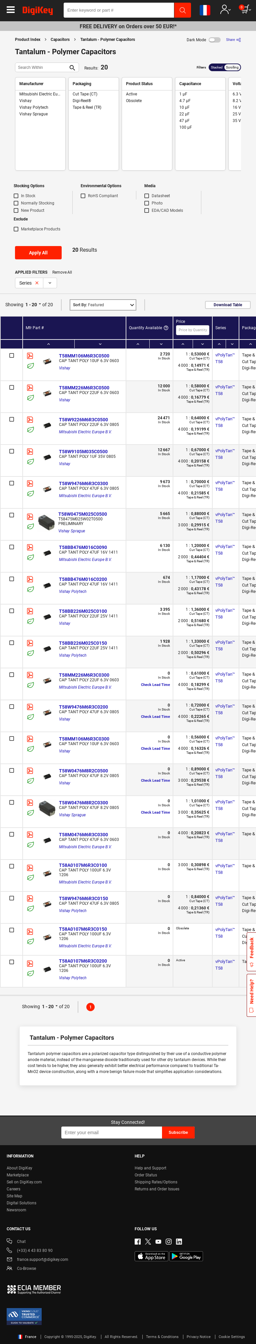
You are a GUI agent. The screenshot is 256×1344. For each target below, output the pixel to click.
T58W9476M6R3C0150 (83, 898)
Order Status (146, 1175)
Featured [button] (88, 305)
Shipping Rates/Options (156, 1182)
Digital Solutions (21, 1203)
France (27, 1337)
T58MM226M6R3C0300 (84, 675)
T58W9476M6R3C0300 (83, 483)
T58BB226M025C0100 (83, 611)
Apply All (38, 252)
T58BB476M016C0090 (83, 547)
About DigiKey (19, 1168)
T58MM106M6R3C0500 (84, 355)
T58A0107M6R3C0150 (83, 929)
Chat (16, 1242)
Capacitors (60, 39)
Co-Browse (21, 1269)
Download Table (228, 305)
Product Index (27, 39)
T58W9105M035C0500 (83, 451)
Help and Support (150, 1168)
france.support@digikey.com (37, 1260)
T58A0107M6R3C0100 (83, 865)
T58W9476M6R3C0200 (83, 707)
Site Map (14, 1196)
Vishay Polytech (72, 591)
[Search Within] (41, 67)
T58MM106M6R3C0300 (84, 738)
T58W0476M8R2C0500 (83, 770)
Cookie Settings (232, 1337)
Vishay (64, 368)
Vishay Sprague (71, 531)
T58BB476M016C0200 (83, 579)
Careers (13, 1189)
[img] (38, 12)
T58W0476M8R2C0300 (83, 802)
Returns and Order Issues (157, 1189)
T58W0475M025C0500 (82, 514)
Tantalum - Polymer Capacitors (107, 39)
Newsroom (16, 1210)
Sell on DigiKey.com (24, 1182)
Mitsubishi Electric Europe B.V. (85, 432)
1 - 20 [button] (31, 304)
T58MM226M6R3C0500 (84, 387)
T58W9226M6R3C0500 (83, 419)
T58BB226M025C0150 (83, 643)
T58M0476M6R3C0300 (83, 834)
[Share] (233, 39)
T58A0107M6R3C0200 (83, 961)
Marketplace (18, 1175)
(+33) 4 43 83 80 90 (30, 1251)
